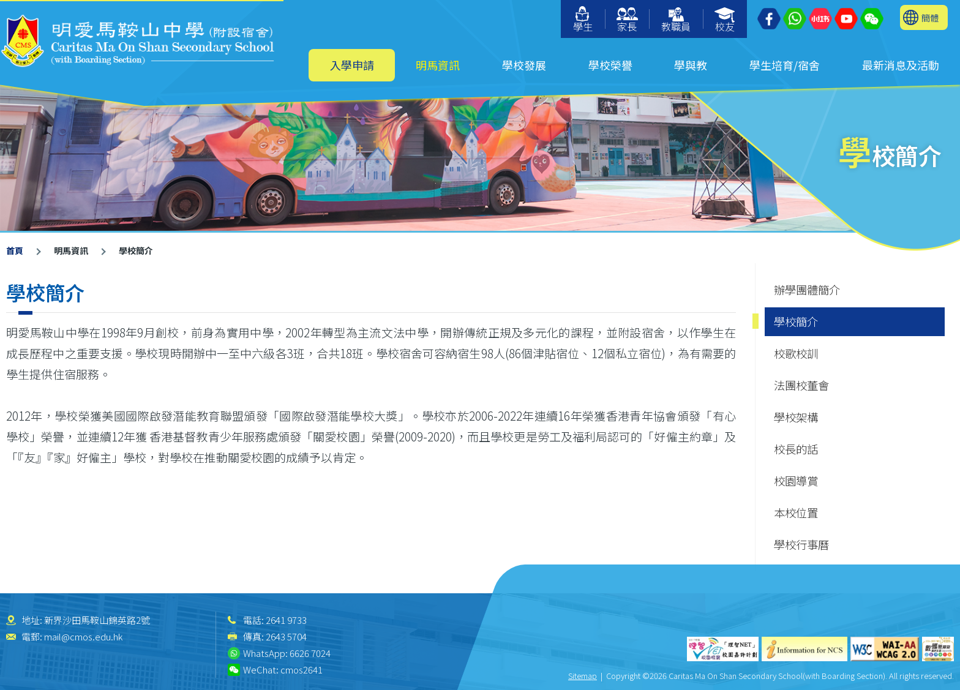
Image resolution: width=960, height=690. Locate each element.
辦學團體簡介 (807, 290)
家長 (627, 20)
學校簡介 (796, 321)
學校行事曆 (801, 544)
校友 (725, 20)
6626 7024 (310, 653)
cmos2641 (301, 669)
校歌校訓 (796, 353)
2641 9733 (286, 619)
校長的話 (796, 449)
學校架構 (796, 417)
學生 (583, 20)
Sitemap (582, 675)
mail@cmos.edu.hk (83, 636)
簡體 (930, 17)
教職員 (676, 20)
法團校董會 (801, 385)
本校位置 (796, 512)
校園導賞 (796, 481)
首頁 (14, 250)
